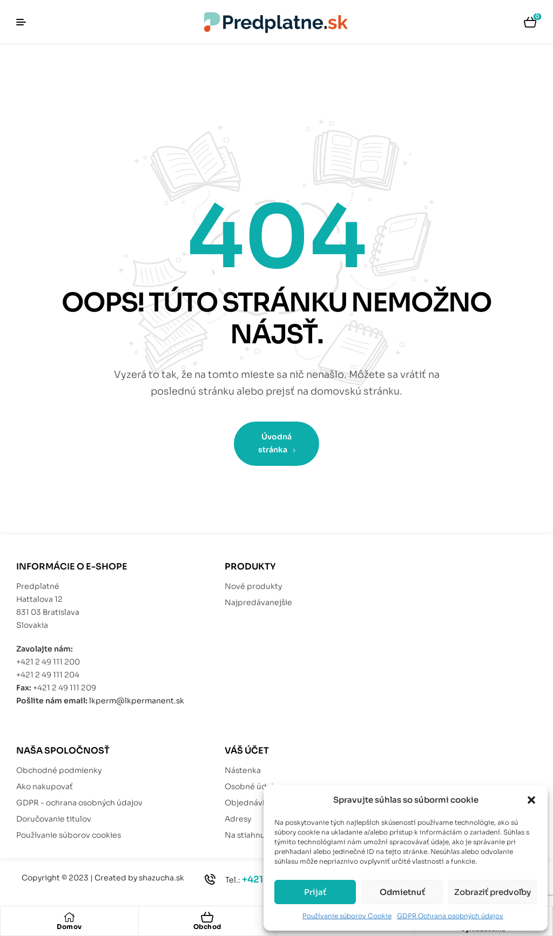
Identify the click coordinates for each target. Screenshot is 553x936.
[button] (531, 800)
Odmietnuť (402, 892)
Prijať (315, 892)
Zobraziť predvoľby (492, 892)
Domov (69, 927)
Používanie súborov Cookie (347, 916)
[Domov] (69, 917)
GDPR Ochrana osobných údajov (450, 916)
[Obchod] (207, 917)
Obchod (207, 927)
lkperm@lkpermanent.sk (136, 701)
